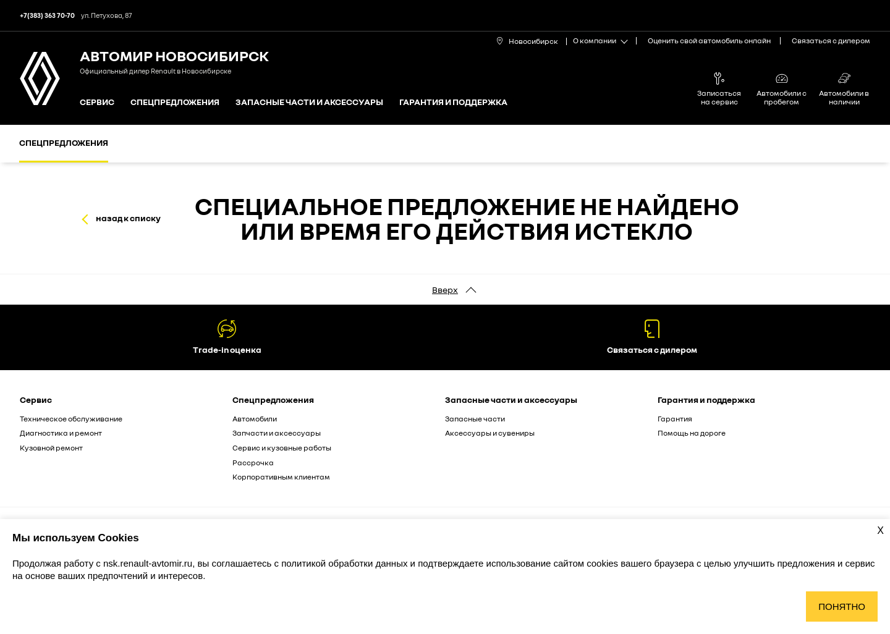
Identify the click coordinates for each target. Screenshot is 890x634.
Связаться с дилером (831, 40)
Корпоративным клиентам (281, 476)
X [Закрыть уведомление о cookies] (880, 530)
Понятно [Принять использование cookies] (841, 606)
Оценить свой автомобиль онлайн (709, 40)
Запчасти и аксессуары (276, 432)
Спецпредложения (174, 102)
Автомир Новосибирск (174, 55)
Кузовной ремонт (51, 447)
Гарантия (675, 418)
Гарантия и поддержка (453, 102)
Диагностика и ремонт (61, 432)
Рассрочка (253, 462)
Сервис (97, 102)
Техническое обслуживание (71, 418)
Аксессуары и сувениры (490, 432)
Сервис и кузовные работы (281, 447)
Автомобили (254, 418)
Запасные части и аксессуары (309, 102)
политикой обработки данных (345, 563)
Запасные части (475, 418)
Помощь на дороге (692, 432)
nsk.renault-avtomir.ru (147, 563)
